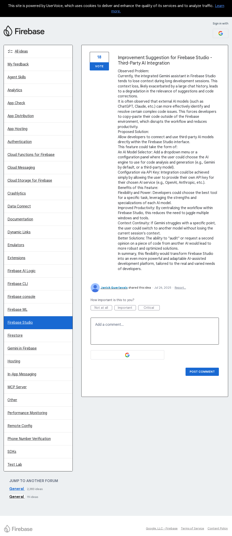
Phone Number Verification (29, 439)
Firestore (15, 335)
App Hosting (17, 129)
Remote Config (19, 426)
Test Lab (14, 464)
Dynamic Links (19, 232)
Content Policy (218, 528)
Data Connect (19, 206)
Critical (152, 308)
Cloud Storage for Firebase (29, 180)
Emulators (15, 245)
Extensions (16, 258)
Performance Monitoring (27, 413)
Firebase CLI (17, 284)
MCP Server (17, 387)
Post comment (202, 372)
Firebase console (21, 297)
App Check (16, 103)
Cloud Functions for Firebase (31, 154)
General (17, 489)
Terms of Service (192, 528)
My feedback (18, 64)
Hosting (13, 361)
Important (127, 308)
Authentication (19, 142)
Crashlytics (16, 193)
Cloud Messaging (21, 167)
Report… (180, 288)
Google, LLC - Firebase (162, 528)
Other (12, 400)
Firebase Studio (20, 322)
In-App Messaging (21, 374)
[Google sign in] (220, 33)
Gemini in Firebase (22, 348)
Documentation (20, 219)
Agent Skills (16, 77)
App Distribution (20, 116)
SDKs (11, 451)
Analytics (14, 90)
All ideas (21, 51)
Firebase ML (17, 309)
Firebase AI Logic (21, 271)
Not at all (103, 308)
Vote (99, 66)
